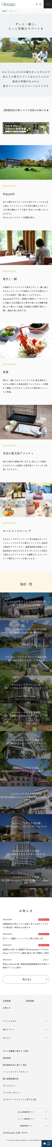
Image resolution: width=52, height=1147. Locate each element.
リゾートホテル (10, 1021)
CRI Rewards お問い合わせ (15, 1132)
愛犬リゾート (9, 1029)
